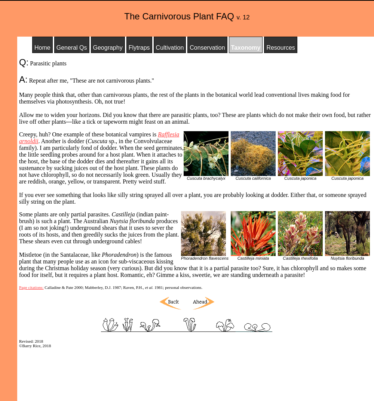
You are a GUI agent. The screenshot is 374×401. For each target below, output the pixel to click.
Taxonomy (246, 47)
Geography (108, 47)
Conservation (207, 47)
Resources (280, 47)
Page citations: (31, 287)
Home (42, 47)
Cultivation (170, 47)
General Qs (71, 47)
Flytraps (139, 47)
